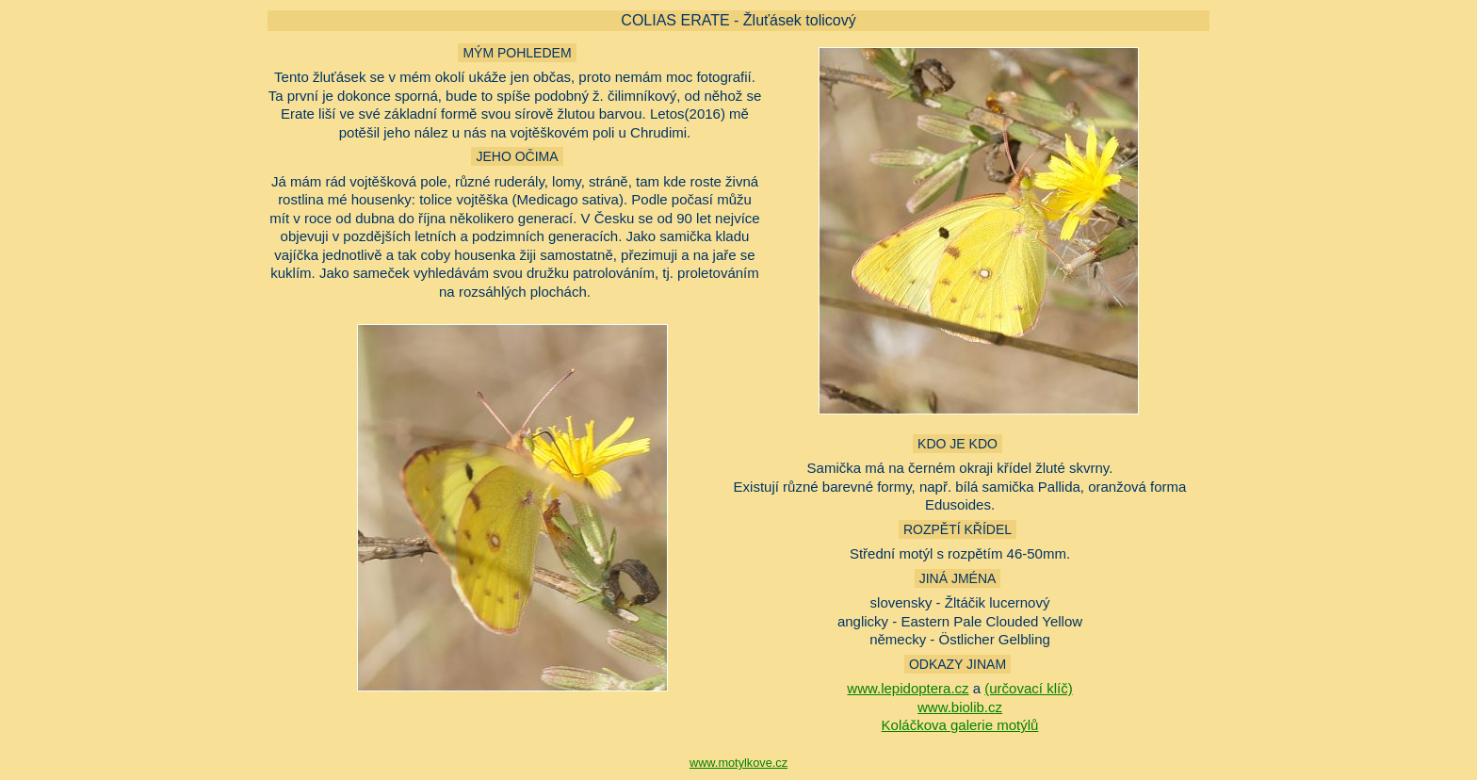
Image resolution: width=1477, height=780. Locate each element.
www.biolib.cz (959, 707)
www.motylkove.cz (738, 763)
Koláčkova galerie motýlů (960, 725)
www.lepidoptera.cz (907, 688)
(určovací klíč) (1028, 688)
